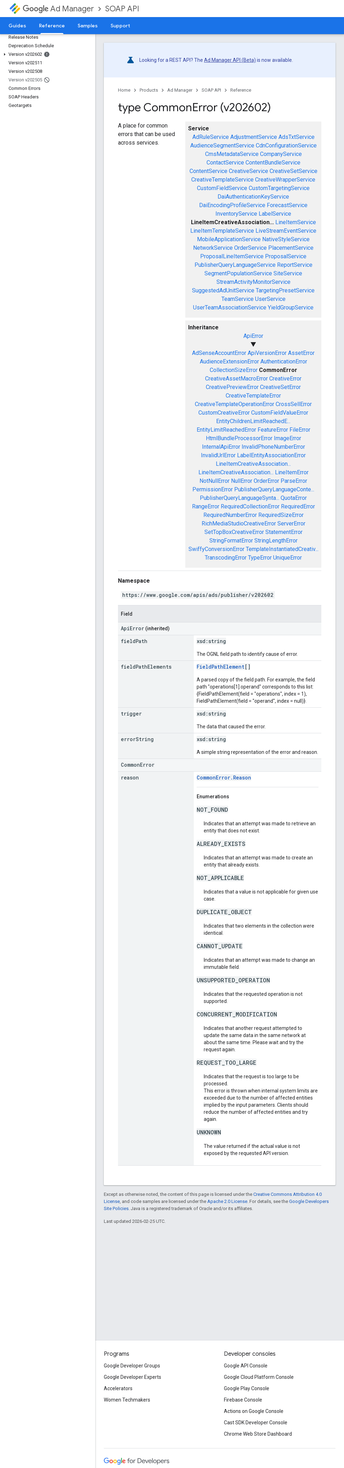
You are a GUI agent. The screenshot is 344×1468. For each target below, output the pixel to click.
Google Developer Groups (132, 1366)
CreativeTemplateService (222, 179)
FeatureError (273, 429)
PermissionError (212, 489)
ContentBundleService (273, 162)
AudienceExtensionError (229, 361)
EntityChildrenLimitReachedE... (253, 421)
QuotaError (294, 498)
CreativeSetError (280, 387)
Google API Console (245, 1366)
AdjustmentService (253, 137)
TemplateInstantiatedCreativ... (282, 549)
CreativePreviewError (232, 387)
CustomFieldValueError (279, 412)
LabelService (275, 213)
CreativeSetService (293, 171)
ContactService (225, 162)
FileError (299, 429)
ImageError (287, 438)
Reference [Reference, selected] (52, 25)
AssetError (301, 353)
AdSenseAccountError (219, 353)
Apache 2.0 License (227, 1201)
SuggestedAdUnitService (223, 290)
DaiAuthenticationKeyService (253, 196)
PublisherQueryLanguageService (235, 264)
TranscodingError (226, 557)
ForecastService (287, 205)
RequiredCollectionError (250, 506)
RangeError (205, 506)
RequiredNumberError (230, 515)
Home (124, 90)
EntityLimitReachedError (226, 429)
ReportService (294, 264)
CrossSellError (294, 404)
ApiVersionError (267, 353)
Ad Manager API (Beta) (230, 60)
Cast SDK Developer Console (255, 1422)
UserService (270, 299)
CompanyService (281, 154)
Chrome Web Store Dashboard (258, 1434)
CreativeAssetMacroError (236, 378)
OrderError (266, 480)
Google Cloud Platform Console (259, 1377)
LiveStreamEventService (285, 230)
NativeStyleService (286, 239)
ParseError (294, 480)
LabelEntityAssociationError (271, 455)
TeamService (237, 299)
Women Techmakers (127, 1400)
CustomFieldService (222, 188)
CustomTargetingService (279, 188)
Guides (17, 25)
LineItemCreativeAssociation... (253, 463)
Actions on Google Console (253, 1411)
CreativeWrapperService (285, 179)
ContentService (208, 171)
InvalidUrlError (218, 455)
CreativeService (248, 171)
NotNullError (214, 480)
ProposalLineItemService (232, 256)
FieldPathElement (220, 666)
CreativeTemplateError (253, 395)
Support (120, 25)
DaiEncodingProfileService (232, 205)
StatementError (284, 532)
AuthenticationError (283, 361)
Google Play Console (246, 1388)
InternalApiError (221, 446)
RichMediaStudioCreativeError (239, 523)
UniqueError (287, 557)
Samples (88, 25)
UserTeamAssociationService (229, 307)
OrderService (250, 247)
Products (149, 90)
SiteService (287, 273)
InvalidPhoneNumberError (273, 446)
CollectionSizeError (234, 370)
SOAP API (122, 9)
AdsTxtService (296, 137)
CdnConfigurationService (286, 145)
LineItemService (295, 222)
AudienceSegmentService (222, 145)
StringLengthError (276, 540)
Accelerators (118, 1388)
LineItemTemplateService (222, 230)
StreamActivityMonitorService (253, 282)
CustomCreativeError (224, 412)
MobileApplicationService (229, 239)
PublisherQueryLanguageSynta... (239, 498)
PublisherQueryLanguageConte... (274, 489)
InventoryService (236, 213)
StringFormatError (231, 540)
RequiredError (298, 506)
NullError (241, 480)
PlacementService (291, 247)
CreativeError (285, 378)
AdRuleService (210, 137)
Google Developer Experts (132, 1377)
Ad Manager (58, 9)
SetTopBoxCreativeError (234, 532)
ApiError (253, 336)
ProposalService (285, 256)
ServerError (291, 523)
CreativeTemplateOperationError (234, 404)
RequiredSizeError (281, 515)
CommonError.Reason (224, 777)
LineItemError (292, 472)
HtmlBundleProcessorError (239, 438)
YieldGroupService (291, 307)
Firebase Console (243, 1400)
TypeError (260, 557)
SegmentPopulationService (238, 273)
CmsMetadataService (232, 154)
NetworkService (213, 247)
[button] (46, 54)
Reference (240, 90)
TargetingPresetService (285, 290)
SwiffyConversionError (216, 549)
